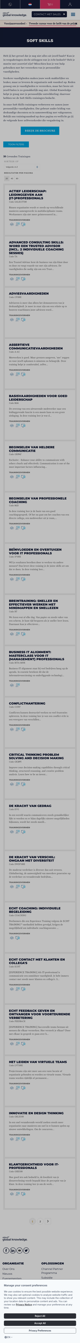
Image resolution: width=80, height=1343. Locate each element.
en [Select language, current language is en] (9, 1337)
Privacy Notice (24, 1304)
